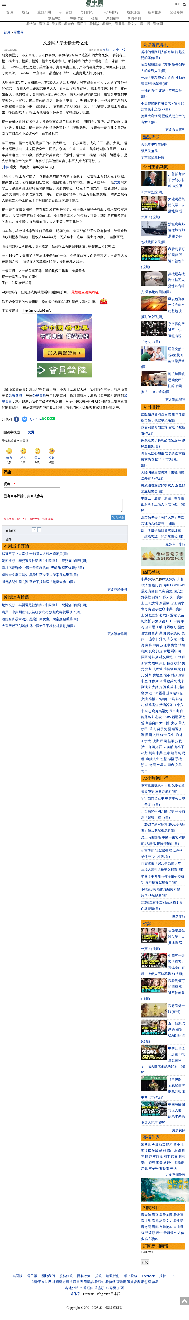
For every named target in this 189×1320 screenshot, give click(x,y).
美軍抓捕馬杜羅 (152, 158)
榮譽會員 (15, 449)
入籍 (156, 735)
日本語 (116, 1294)
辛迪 (173, 1168)
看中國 (176, 651)
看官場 (44, 24)
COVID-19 (177, 585)
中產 (144, 681)
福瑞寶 (121, 1282)
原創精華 (112, 18)
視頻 (94, 18)
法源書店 (76, 1282)
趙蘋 (181, 1156)
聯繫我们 (112, 1276)
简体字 (75, 1294)
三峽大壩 (152, 603)
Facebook (148, 1276)
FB (175, 657)
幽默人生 (152, 759)
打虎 (159, 651)
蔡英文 (172, 681)
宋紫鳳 (146, 1144)
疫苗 (181, 615)
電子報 (32, 1276)
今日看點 (65, 12)
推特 (162, 1276)
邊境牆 (146, 633)
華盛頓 (150, 1233)
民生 (171, 735)
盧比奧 (157, 585)
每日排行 (87, 12)
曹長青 (164, 1168)
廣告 (159, 1233)
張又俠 (168, 597)
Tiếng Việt (102, 1294)
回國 (148, 735)
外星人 (162, 765)
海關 (167, 729)
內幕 (148, 645)
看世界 (120, 24)
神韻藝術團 (60, 1282)
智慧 (163, 759)
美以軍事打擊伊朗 (154, 144)
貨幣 (148, 669)
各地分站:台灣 (75, 1288)
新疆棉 (164, 603)
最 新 (25, 12)
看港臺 (178, 1215)
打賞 (105, 49)
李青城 (161, 1163)
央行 (162, 663)
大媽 (155, 687)
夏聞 (177, 1151)
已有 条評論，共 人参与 (24, 550)
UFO (169, 621)
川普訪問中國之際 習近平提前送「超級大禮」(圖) (38, 638)
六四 (166, 615)
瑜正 (181, 1163)
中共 (176, 621)
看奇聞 (158, 24)
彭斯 (155, 633)
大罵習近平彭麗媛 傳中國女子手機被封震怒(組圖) (38, 682)
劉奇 (152, 753)
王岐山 (161, 627)
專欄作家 (76, 18)
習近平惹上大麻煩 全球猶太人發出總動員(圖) (35, 610)
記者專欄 (176, 12)
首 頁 (10, 12)
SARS (167, 717)
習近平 (157, 597)
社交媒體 (166, 657)
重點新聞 (44, 12)
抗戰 (178, 741)
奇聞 (152, 765)
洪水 (181, 603)
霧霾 (162, 693)
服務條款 (66, 1276)
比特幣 (168, 669)
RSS (173, 1276)
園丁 (167, 1156)
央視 (174, 723)
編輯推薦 (154, 12)
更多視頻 (178, 1130)
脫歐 (155, 663)
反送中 (165, 645)
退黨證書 (133, 1282)
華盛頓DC (101, 1288)
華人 (181, 723)
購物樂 (168, 1227)
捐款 (98, 1276)
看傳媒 (110, 1282)
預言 (145, 765)
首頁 (7, 32)
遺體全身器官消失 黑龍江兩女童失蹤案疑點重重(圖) (40, 631)
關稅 (181, 627)
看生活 (145, 24)
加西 (120, 1288)
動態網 (146, 1282)
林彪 (144, 753)
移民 (144, 729)
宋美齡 (168, 747)
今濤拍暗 (158, 1144)
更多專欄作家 (175, 1174)
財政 (174, 675)
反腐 (152, 651)
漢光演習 (147, 591)
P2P (155, 693)
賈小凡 (178, 1144)
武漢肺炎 (168, 579)
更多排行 (178, 916)
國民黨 (160, 591)
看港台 (69, 24)
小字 (123, 49)
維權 (152, 699)
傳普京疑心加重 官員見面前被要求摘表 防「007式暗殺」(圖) (163, 459)
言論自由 (152, 723)
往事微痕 (158, 609)
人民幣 (158, 669)
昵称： (9, 538)
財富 (181, 675)
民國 (163, 741)
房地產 (158, 675)
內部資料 (152, 1239)
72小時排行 (110, 12)
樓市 (167, 675)
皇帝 (167, 753)
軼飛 (162, 1151)
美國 (162, 633)
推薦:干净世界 (40, 1282)
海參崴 (154, 681)
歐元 (177, 669)
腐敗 (144, 651)
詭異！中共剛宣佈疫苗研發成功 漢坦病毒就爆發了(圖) (41, 668)
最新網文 (170, 1233)
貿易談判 (174, 633)
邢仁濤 (172, 1163)
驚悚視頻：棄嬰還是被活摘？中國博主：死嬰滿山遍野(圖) (44, 617)
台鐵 (169, 591)
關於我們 (48, 1276)
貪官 (174, 645)
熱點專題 (54, 18)
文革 (178, 765)
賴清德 (146, 585)
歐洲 (113, 1288)
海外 (179, 735)
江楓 (144, 1168)
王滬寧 (150, 639)
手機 (178, 759)
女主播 (164, 723)
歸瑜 (155, 1151)
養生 (144, 771)
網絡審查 (152, 705)
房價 (162, 687)
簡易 (169, 1144)
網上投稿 (130, 1276)
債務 (170, 663)
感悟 (171, 759)
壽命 (171, 765)
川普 (180, 579)
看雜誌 (89, 1282)
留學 (160, 729)
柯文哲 (146, 621)
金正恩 (150, 627)
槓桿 (177, 663)
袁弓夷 (146, 609)
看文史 (133, 24)
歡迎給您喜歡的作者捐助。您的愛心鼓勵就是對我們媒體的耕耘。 (50, 356)
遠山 (170, 1151)
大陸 (148, 693)
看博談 (94, 24)
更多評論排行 (117, 646)
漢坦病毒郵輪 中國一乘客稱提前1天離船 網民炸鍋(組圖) (43, 624)
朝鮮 (181, 657)
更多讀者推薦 (117, 690)
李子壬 (154, 1168)
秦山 (144, 1163)
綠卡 (163, 735)
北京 (181, 681)
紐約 (90, 1288)
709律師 (162, 699)
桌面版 (18, 1276)
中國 (6, 167)
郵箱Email (147, 1251)
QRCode (36, 473)
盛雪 (174, 1156)
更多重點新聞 (175, 400)
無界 (155, 1282)
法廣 (155, 657)
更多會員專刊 (175, 130)
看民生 (82, 24)
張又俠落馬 (149, 151)
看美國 (57, 24)
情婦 (181, 645)
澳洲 (156, 741)
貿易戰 (146, 597)
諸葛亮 (176, 753)
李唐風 (158, 1156)
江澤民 (161, 639)
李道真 (146, 1151)
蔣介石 (157, 747)
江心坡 (157, 717)
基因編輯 (172, 693)
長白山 (174, 711)
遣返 (175, 729)
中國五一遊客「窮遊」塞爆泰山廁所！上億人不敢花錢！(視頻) (163, 504)
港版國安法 (153, 615)
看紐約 (107, 24)
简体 (177, 4)
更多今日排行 (175, 544)
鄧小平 (179, 747)
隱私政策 (83, 1276)
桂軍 (171, 741)
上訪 (172, 699)
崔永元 (172, 639)
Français (88, 1294)
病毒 (166, 585)
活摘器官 (166, 705)
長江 (173, 603)
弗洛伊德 (158, 621)
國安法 (178, 591)
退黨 (173, 615)
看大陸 (31, 24)
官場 (167, 651)
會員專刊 (134, 18)
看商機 (157, 1227)
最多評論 (133, 12)
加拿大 (146, 663)
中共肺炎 (147, 579)
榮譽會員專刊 (155, 44)
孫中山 (146, 747)
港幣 (148, 675)
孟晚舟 (172, 627)
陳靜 (148, 1156)
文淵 (117, 182)
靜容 (152, 1163)
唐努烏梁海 (160, 711)
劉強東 (146, 687)
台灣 (162, 681)
